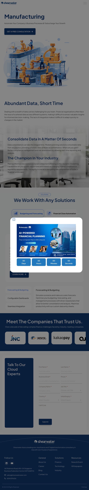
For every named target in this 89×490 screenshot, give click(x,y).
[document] (44, 245)
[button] (14, 219)
